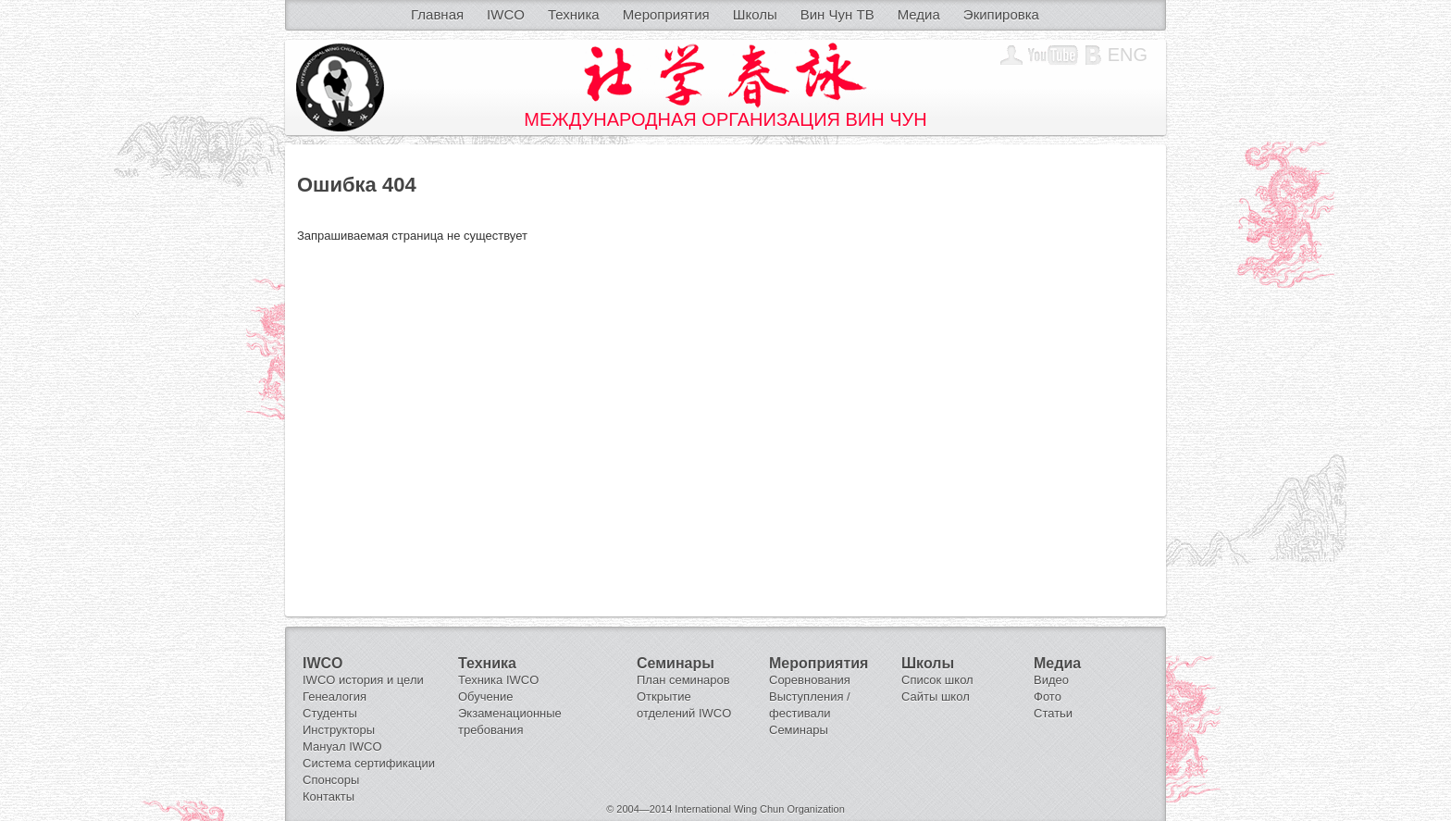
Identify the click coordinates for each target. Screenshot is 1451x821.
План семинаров (683, 680)
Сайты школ (935, 696)
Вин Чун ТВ (837, 14)
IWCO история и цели (363, 680)
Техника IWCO (498, 680)
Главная (437, 14)
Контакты (328, 796)
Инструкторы (339, 730)
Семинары (798, 730)
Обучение (485, 696)
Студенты (330, 713)
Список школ (937, 680)
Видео (1051, 680)
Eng (1127, 54)
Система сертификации (369, 763)
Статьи (1053, 713)
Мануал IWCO (342, 746)
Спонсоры (331, 780)
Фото (1047, 696)
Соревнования (809, 680)
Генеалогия (334, 696)
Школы (755, 14)
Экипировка (1001, 14)
